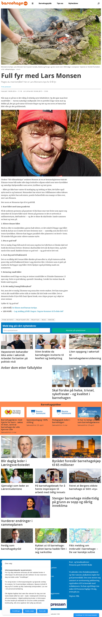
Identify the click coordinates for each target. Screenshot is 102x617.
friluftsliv (35, 320)
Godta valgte (29, 611)
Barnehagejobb (45, 3)
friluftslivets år (22, 320)
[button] (97, 417)
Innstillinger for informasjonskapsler (86, 615)
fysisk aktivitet (8, 320)
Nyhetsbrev (73, 3)
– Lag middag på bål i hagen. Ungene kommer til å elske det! (37, 311)
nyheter (51, 320)
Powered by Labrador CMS (51, 614)
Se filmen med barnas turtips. (24, 308)
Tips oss (60, 3)
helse (44, 320)
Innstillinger (16, 611)
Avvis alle (42, 611)
